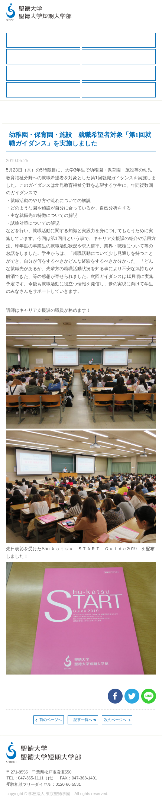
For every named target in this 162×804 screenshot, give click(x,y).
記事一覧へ (83, 720)
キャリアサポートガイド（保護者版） (119, 56)
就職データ (43, 73)
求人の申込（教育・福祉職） (43, 89)
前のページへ (50, 720)
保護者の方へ (43, 56)
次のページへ (115, 720)
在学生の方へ (119, 40)
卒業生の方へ (119, 89)
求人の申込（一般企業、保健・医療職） (119, 73)
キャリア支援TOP (43, 40)
